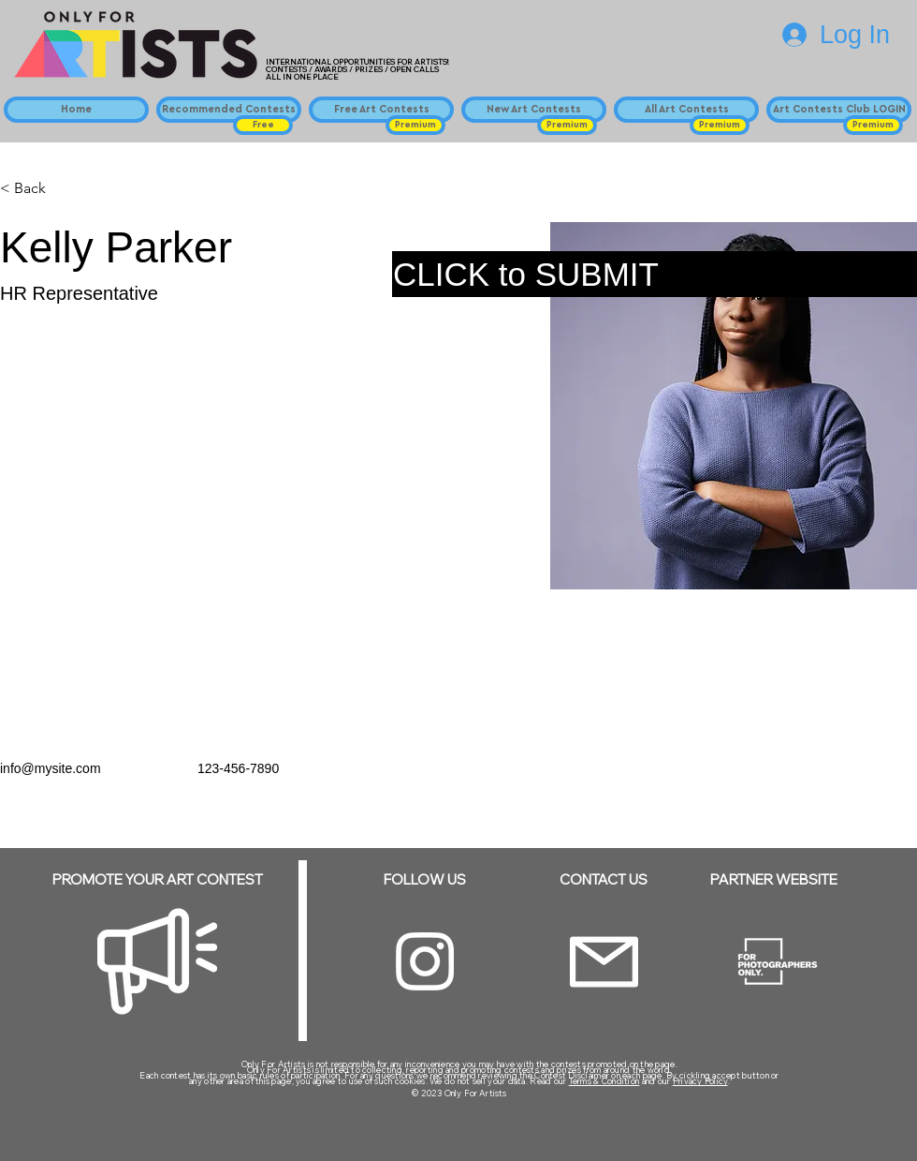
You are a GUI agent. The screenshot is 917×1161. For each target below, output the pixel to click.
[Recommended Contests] (228, 110)
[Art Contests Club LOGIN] (838, 110)
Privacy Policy (700, 1081)
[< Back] (37, 188)
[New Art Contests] (533, 110)
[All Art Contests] (686, 110)
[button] (263, 125)
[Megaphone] (157, 961)
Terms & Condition (604, 1081)
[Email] (604, 962)
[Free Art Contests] (381, 110)
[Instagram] (425, 961)
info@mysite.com (50, 768)
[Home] (76, 110)
